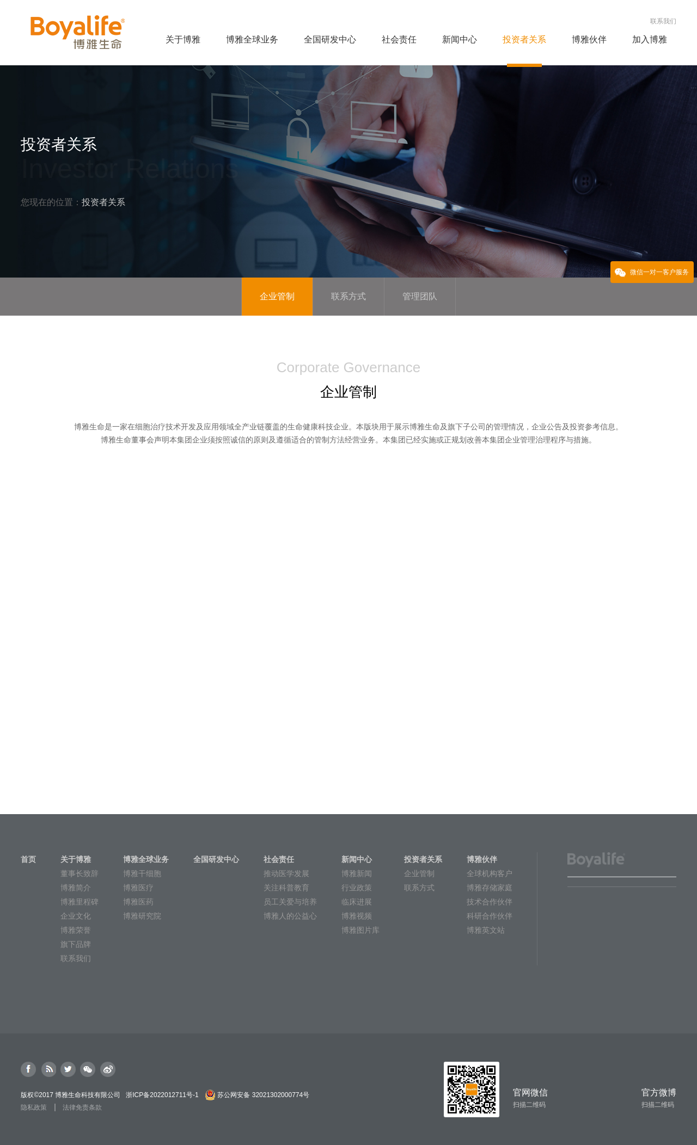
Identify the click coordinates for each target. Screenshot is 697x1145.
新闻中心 (356, 859)
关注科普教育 (286, 887)
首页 (28, 859)
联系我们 (663, 21)
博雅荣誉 (75, 930)
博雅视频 (356, 916)
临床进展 (356, 901)
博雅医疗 (138, 887)
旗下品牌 (75, 944)
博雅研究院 (142, 916)
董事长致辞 (79, 873)
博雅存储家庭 (489, 887)
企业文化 (75, 916)
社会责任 (279, 859)
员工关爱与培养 (290, 901)
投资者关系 (423, 859)
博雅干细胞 (142, 873)
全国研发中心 (216, 859)
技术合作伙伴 (489, 901)
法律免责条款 (82, 1107)
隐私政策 (34, 1107)
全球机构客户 (489, 873)
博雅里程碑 (79, 901)
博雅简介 (75, 887)
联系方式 (419, 887)
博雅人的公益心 (290, 916)
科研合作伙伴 (489, 916)
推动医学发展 (286, 873)
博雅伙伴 (482, 859)
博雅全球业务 (146, 859)
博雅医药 (138, 901)
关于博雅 (75, 859)
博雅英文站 (486, 930)
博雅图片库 (360, 930)
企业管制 (419, 873)
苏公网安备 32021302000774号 (263, 1095)
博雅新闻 (356, 873)
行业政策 (356, 887)
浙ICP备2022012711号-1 (162, 1095)
